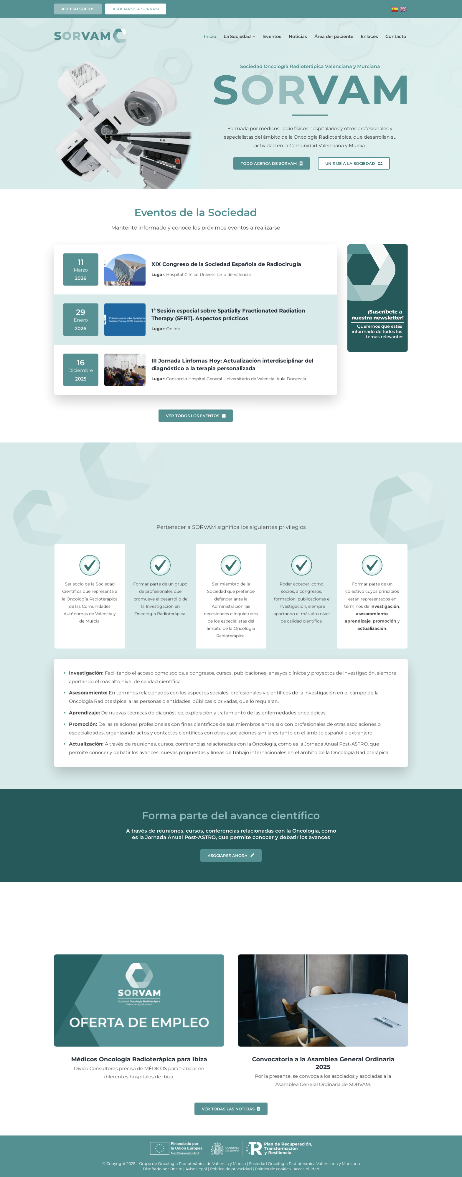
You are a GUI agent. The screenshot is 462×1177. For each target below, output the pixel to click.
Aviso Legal (196, 1168)
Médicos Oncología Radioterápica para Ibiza (136, 1059)
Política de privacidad (231, 1168)
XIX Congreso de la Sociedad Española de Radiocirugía (226, 267)
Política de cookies (273, 1168)
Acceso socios (78, 8)
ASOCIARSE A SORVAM (136, 8)
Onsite (176, 1168)
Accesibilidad (306, 1168)
